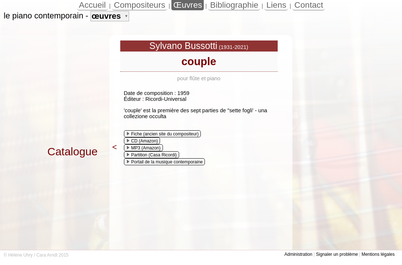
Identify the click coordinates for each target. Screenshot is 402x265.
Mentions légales (378, 254)
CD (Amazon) (142, 141)
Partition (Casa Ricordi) (152, 155)
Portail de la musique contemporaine (165, 162)
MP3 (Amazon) (144, 148)
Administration (298, 254)
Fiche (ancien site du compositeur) (163, 134)
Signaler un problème (337, 254)
